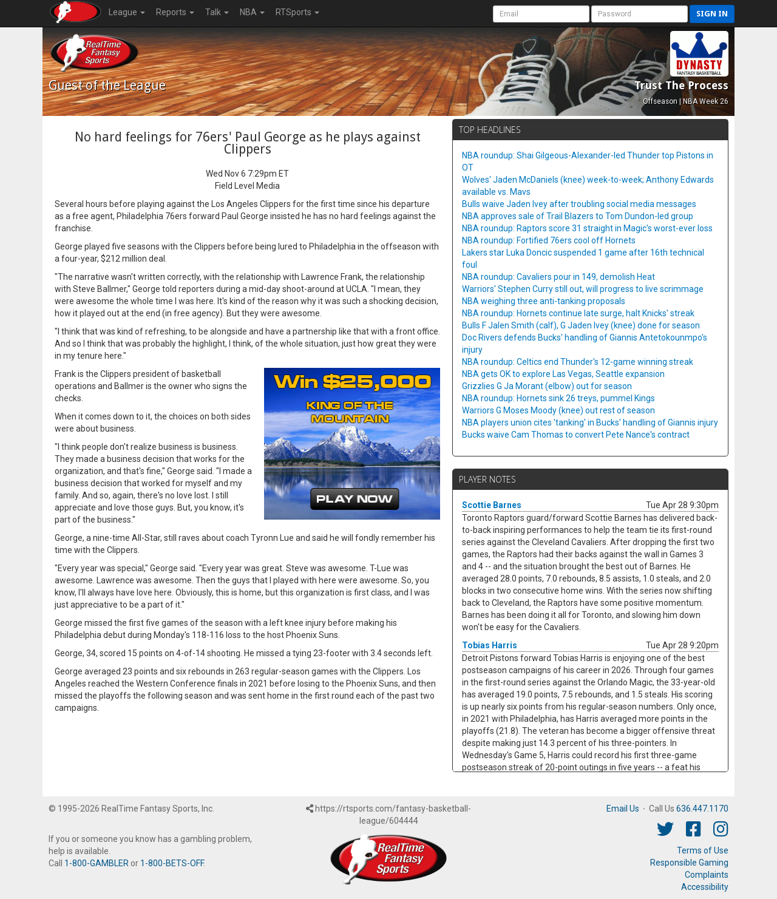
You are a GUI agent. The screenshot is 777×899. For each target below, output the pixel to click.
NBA (252, 12)
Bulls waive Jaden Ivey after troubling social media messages (579, 204)
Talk (217, 12)
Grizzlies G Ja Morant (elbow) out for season (547, 386)
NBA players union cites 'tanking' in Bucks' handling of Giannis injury (590, 422)
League (127, 12)
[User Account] (541, 13)
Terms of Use (702, 850)
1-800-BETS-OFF (171, 863)
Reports (175, 12)
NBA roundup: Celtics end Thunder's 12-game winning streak (577, 362)
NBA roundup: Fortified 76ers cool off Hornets (549, 240)
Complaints (706, 875)
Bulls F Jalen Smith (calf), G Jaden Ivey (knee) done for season (581, 325)
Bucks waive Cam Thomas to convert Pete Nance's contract (576, 434)
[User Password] (639, 13)
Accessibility (704, 887)
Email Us (622, 808)
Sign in (712, 13)
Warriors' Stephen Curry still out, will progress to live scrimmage (583, 289)
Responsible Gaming (689, 862)
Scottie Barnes (491, 505)
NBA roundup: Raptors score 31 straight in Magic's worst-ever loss (587, 228)
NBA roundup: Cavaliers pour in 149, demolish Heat (558, 277)
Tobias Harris (489, 645)
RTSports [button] (297, 12)
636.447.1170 (702, 808)
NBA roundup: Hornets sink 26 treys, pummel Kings (558, 398)
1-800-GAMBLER (96, 863)
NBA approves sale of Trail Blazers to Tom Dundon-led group (577, 216)
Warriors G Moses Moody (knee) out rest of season (558, 410)
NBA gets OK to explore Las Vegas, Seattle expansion (563, 374)
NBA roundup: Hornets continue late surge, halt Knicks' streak (578, 313)
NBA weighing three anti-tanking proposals (543, 301)
